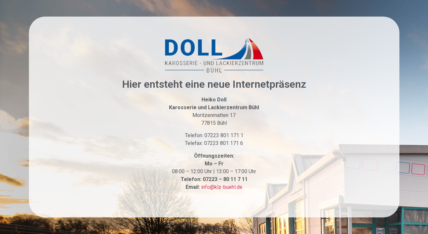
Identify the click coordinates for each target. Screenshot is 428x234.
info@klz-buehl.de (221, 187)
